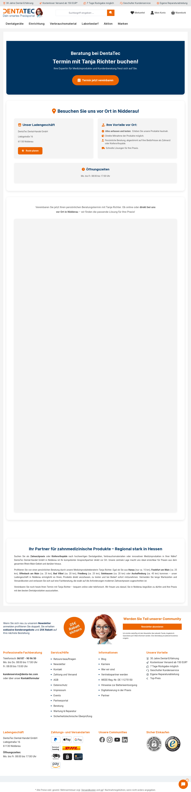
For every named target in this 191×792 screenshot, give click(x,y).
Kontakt (57, 669)
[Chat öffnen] (183, 784)
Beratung (58, 705)
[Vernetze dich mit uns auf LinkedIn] (124, 739)
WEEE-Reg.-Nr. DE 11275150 (116, 679)
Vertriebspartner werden (114, 674)
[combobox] (81, 13)
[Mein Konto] (158, 13)
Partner (105, 695)
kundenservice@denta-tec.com (20, 674)
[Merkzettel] (137, 13)
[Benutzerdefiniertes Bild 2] (56, 756)
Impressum (59, 690)
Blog (103, 659)
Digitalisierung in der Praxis (116, 690)
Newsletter (59, 664)
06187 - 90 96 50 (26, 658)
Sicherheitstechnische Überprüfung (72, 716)
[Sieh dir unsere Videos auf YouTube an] (117, 739)
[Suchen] (110, 13)
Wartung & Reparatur (64, 711)
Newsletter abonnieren (152, 626)
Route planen (30, 150)
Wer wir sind (108, 669)
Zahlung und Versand (65, 674)
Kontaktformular (30, 678)
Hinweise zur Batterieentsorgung (119, 685)
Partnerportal (60, 700)
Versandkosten (88, 790)
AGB (55, 679)
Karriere (105, 664)
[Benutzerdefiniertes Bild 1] (172, 744)
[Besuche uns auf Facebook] (102, 739)
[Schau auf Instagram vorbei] (109, 739)
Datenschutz (60, 685)
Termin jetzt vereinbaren (95, 80)
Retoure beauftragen (64, 659)
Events (57, 695)
